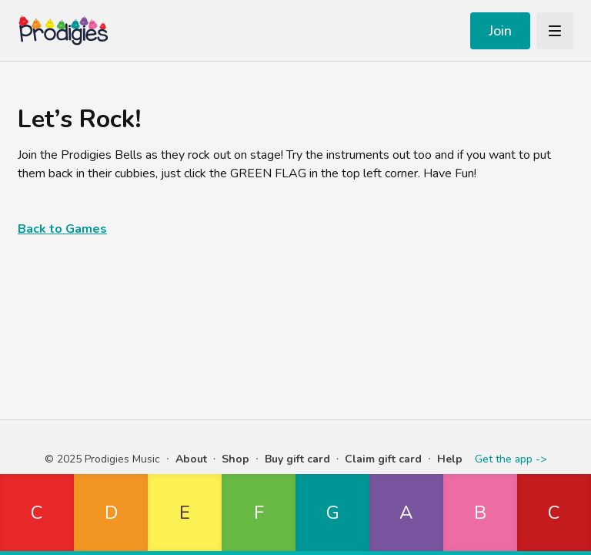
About (191, 459)
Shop (235, 459)
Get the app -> (510, 459)
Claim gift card (383, 459)
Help (449, 459)
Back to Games (62, 228)
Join (500, 31)
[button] (37, 514)
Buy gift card (297, 459)
